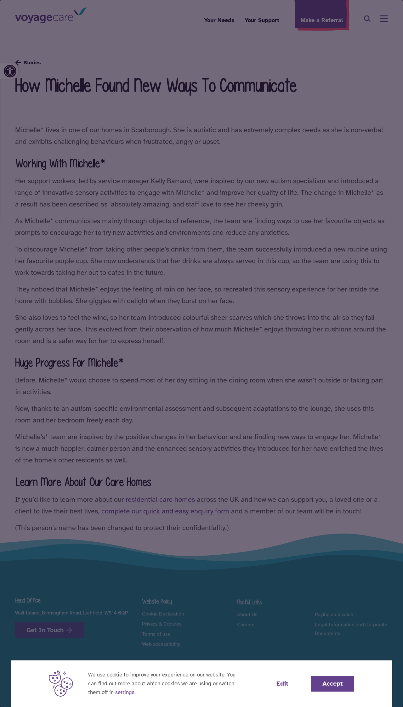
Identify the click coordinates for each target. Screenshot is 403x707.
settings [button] (124, 692)
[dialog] (201, 353)
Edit (282, 683)
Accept (332, 683)
